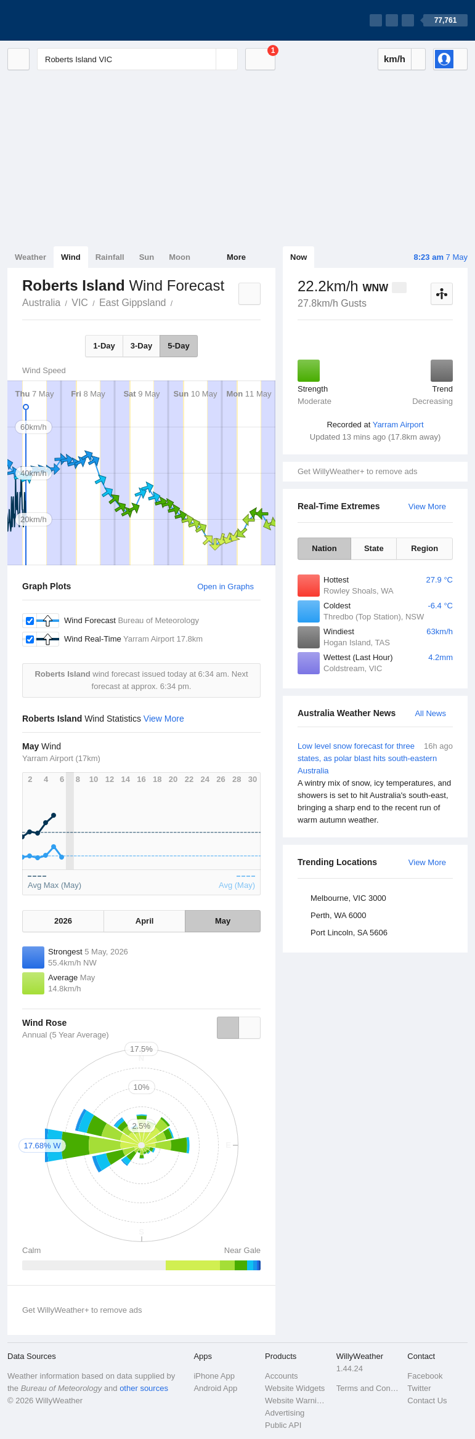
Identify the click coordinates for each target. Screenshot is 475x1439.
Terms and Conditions (368, 1388)
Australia (41, 302)
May (222, 920)
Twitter (419, 1388)
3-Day (141, 345)
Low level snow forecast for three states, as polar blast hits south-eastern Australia (375, 783)
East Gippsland (132, 302)
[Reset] (205, 59)
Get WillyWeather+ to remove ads (357, 471)
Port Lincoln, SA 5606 (349, 932)
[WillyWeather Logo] (65, 20)
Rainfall (109, 257)
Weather (30, 257)
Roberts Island (179, 302)
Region (424, 548)
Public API (283, 1425)
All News (430, 713)
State (374, 548)
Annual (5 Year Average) (65, 1034)
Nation (324, 548)
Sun (147, 257)
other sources (144, 1388)
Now (298, 257)
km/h (394, 59)
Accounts (281, 1376)
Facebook (424, 1376)
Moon (179, 257)
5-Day (178, 345)
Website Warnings (297, 1400)
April (145, 920)
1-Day (104, 345)
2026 (63, 920)
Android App (215, 1388)
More (236, 257)
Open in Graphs (225, 586)
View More (427, 506)
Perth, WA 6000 (339, 915)
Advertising (284, 1412)
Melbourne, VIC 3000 (348, 898)
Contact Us (427, 1400)
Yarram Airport (398, 424)
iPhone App (214, 1376)
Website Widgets (295, 1388)
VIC (79, 302)
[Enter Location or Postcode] (137, 59)
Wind (71, 257)
